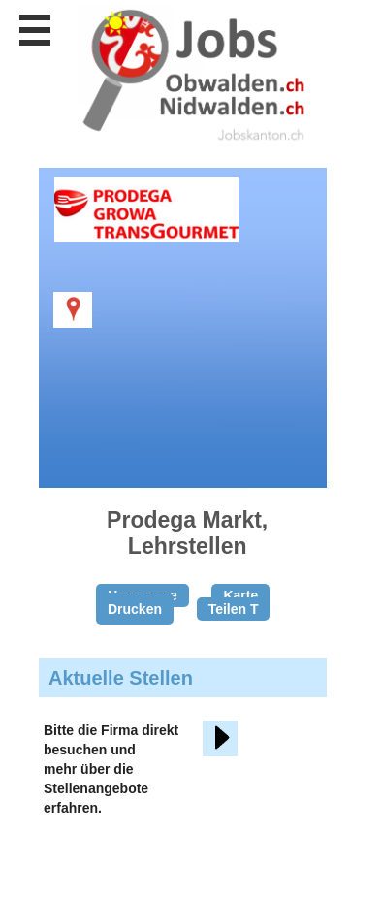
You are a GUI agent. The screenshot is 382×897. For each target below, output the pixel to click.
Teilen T (233, 609)
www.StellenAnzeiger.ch (194, 76)
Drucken (135, 609)
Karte (240, 595)
